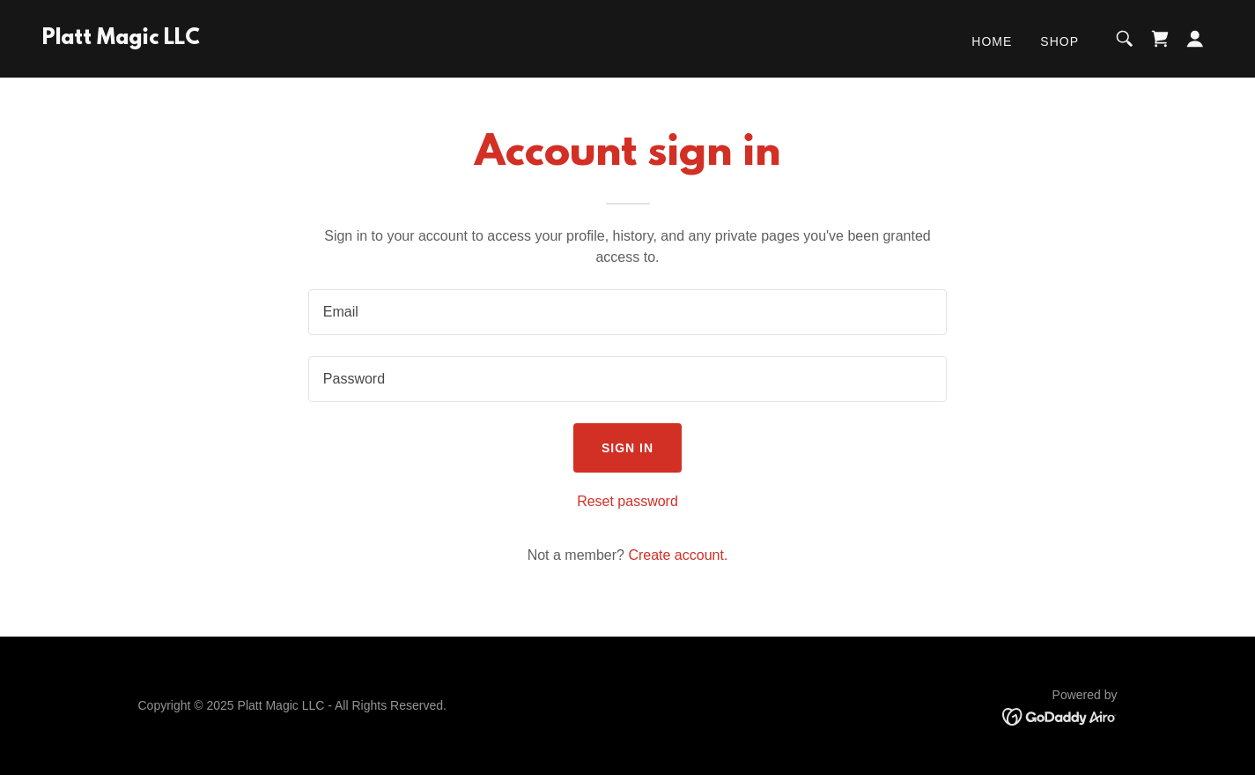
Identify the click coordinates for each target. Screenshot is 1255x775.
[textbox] (627, 312)
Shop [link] (1059, 41)
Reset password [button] (627, 501)
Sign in (627, 448)
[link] (121, 39)
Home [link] (991, 41)
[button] (1195, 38)
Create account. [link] (677, 555)
